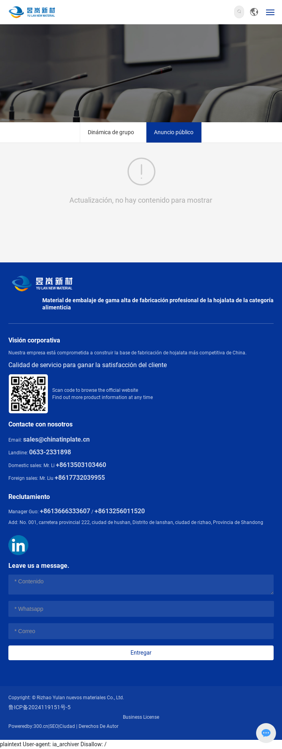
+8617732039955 (80, 477)
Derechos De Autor (98, 726)
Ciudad (67, 726)
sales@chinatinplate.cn (56, 439)
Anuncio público (173, 132)
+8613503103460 (81, 465)
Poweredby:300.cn (28, 726)
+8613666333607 (65, 511)
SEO (53, 726)
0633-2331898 (50, 452)
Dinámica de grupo (111, 132)
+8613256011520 (120, 511)
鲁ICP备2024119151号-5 (39, 707)
